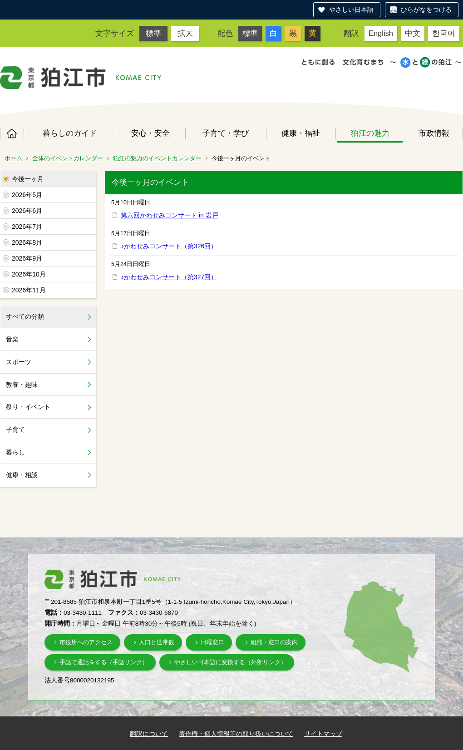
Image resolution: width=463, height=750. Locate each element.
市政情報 (434, 133)
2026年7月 (27, 226)
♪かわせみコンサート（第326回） (169, 246)
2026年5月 (27, 194)
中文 (412, 33)
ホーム (12, 133)
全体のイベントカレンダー (67, 158)
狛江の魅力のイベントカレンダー (157, 158)
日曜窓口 (212, 642)
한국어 (443, 33)
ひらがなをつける (426, 9)
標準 (153, 33)
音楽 (12, 339)
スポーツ (18, 361)
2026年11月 (29, 290)
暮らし (15, 452)
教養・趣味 (22, 384)
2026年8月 (27, 242)
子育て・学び (225, 133)
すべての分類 (25, 316)
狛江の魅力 (370, 133)
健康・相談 (22, 475)
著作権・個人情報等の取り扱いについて (236, 733)
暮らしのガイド (70, 133)
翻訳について (149, 733)
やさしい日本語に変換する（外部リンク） (230, 662)
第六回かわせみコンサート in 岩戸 (169, 215)
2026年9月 (27, 258)
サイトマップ (323, 733)
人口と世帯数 (156, 642)
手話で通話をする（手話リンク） (103, 662)
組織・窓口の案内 (274, 642)
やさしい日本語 (351, 9)
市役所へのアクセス (86, 642)
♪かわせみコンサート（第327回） (169, 277)
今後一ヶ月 (28, 179)
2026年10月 (29, 274)
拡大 (185, 33)
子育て (15, 429)
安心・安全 (150, 133)
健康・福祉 (300, 133)
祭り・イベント (28, 406)
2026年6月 (27, 210)
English (381, 33)
